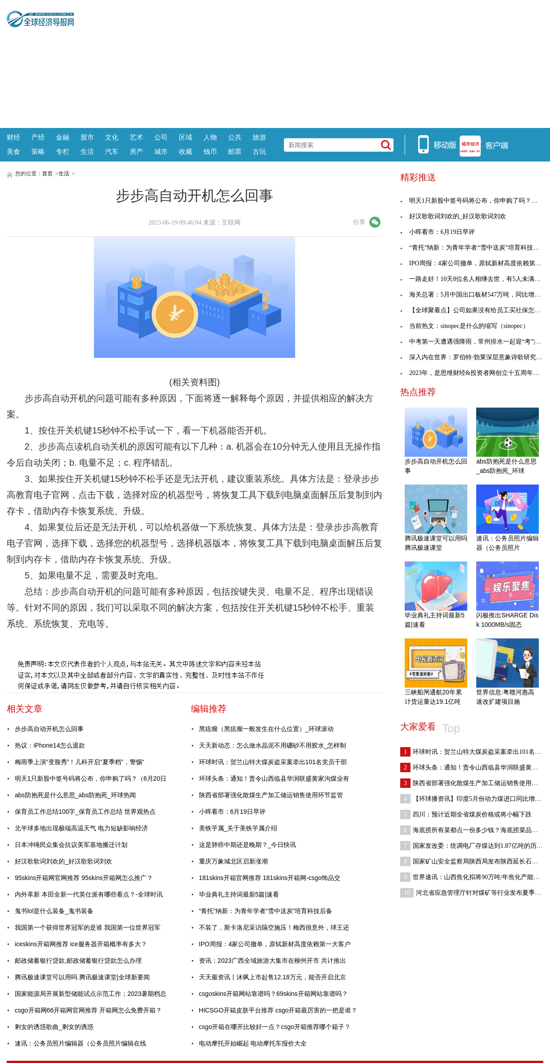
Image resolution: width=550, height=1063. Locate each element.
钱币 (210, 151)
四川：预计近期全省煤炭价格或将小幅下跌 (466, 814)
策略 (38, 151)
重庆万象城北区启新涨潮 (233, 861)
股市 (87, 137)
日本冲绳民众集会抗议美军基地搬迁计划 (71, 844)
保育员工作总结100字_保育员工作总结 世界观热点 (85, 811)
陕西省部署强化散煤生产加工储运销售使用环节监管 (271, 795)
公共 (234, 137)
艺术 (136, 137)
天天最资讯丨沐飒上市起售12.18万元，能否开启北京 (272, 977)
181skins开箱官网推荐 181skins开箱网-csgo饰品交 (270, 877)
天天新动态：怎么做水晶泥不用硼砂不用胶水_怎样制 (273, 745)
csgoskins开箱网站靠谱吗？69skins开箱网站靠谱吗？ (273, 993)
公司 (161, 137)
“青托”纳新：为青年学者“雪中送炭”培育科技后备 (266, 910)
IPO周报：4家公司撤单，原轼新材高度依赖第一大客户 (275, 944)
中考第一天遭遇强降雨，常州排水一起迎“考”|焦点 (473, 341)
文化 (111, 137)
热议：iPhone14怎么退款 (50, 745)
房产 (136, 151)
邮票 (234, 151)
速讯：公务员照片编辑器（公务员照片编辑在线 (80, 1043)
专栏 (62, 151)
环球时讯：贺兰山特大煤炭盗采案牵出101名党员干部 (273, 761)
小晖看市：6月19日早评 (232, 811)
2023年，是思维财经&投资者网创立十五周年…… (473, 373)
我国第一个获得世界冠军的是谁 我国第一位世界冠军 (88, 927)
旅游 (259, 137)
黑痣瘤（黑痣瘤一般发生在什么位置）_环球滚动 (266, 728)
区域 (185, 137)
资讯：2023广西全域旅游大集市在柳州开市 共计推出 (272, 960)
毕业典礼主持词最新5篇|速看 (239, 894)
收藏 (185, 151)
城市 (161, 151)
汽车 (111, 151)
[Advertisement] (308, 62)
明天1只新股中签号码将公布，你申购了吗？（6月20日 (90, 778)
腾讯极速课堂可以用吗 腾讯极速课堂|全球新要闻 (82, 977)
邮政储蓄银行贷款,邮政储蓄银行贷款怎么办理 (78, 960)
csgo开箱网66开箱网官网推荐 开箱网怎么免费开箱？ (88, 1010)
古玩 (259, 151)
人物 (210, 137)
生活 (87, 151)
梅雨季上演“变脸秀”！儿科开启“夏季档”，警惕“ (79, 761)
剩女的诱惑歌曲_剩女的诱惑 (54, 1026)
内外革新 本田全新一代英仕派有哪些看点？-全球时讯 (89, 894)
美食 (13, 151)
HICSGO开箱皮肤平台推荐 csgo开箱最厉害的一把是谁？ (278, 1010)
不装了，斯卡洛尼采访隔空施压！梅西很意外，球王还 (274, 927)
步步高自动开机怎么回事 (49, 728)
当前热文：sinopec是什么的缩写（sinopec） (464, 326)
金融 (62, 137)
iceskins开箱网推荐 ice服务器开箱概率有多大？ (81, 944)
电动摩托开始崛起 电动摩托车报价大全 (253, 1043)
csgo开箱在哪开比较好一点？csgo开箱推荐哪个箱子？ (275, 1026)
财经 (13, 137)
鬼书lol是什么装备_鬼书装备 (54, 910)
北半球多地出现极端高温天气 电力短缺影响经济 (81, 828)
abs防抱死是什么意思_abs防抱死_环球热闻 (75, 795)
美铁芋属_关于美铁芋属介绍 (238, 828)
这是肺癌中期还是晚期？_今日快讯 (247, 844)
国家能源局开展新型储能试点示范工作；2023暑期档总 (90, 993)
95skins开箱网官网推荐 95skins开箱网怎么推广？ (84, 877)
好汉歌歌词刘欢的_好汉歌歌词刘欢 (63, 861)
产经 (38, 137)
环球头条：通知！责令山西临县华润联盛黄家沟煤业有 (274, 778)
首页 (47, 173)
